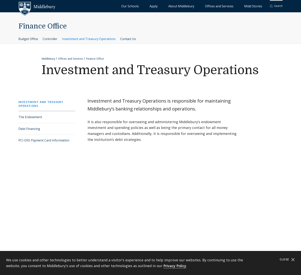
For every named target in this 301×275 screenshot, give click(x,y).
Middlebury (48, 58)
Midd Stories (257, 6)
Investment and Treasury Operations (89, 39)
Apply (185, 6)
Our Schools (169, 6)
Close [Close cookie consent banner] (287, 259)
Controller (50, 39)
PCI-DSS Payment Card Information (43, 140)
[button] (276, 6)
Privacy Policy (174, 265)
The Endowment (30, 117)
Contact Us (128, 39)
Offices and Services (232, 6)
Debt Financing (29, 129)
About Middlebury (204, 6)
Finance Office (42, 26)
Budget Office (28, 39)
